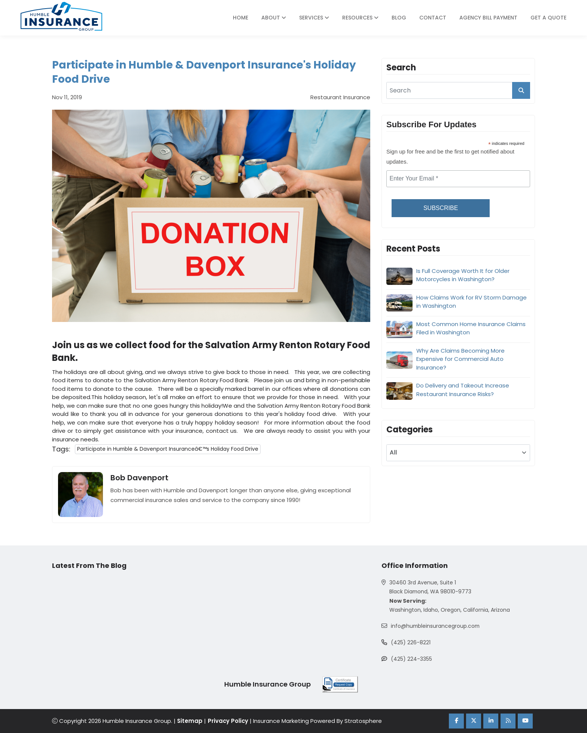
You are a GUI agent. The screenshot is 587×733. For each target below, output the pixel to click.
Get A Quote (548, 17)
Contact (432, 17)
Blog (399, 17)
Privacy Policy (228, 721)
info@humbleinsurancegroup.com (436, 626)
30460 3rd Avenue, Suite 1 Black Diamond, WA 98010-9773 (430, 587)
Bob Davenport (139, 477)
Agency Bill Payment (488, 17)
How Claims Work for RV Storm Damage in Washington (471, 301)
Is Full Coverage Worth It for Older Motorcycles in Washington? (463, 275)
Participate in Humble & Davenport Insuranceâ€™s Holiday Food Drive (168, 449)
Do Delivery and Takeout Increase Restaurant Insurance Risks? (462, 389)
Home (240, 17)
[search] (458, 90)
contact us (221, 431)
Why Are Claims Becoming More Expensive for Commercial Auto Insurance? (460, 359)
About (273, 17)
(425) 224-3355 (411, 659)
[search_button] (521, 90)
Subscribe (440, 208)
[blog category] (458, 452)
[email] (458, 178)
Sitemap (190, 721)
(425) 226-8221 (411, 643)
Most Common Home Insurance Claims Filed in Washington (471, 328)
